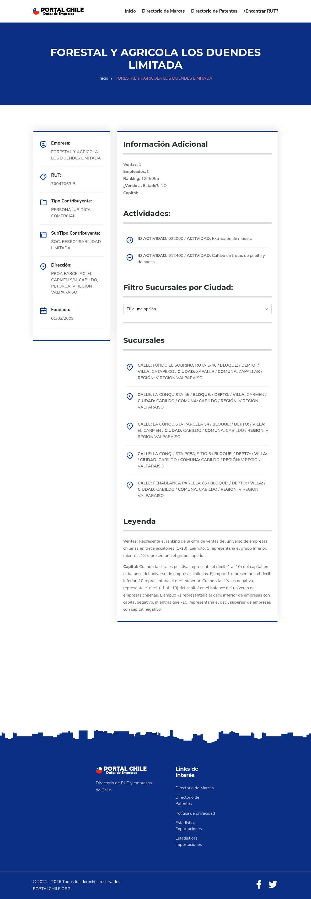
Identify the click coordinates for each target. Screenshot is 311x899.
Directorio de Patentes (214, 11)
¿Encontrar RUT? (261, 11)
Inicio (130, 11)
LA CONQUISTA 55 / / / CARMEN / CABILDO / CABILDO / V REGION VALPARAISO (203, 401)
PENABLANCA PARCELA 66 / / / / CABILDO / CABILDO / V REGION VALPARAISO (202, 490)
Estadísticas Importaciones (188, 842)
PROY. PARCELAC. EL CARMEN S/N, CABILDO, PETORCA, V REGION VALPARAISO (74, 283)
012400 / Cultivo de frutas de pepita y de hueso (202, 258)
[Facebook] (259, 885)
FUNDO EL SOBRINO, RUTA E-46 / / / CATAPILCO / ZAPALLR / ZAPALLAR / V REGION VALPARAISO (200, 371)
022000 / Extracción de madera (195, 238)
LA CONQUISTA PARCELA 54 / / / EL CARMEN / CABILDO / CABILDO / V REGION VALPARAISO (202, 430)
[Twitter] (273, 885)
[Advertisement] (155, 687)
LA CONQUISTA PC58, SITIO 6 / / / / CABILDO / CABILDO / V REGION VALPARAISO (203, 460)
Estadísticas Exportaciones (188, 826)
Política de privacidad (195, 813)
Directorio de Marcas (163, 11)
